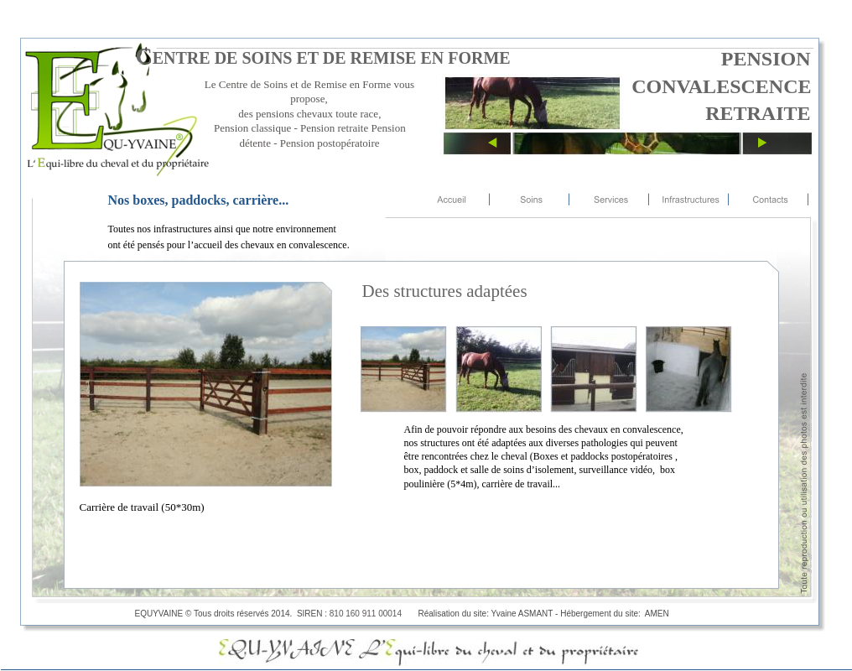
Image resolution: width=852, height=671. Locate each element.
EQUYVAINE (159, 613)
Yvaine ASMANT (522, 613)
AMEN (659, 613)
